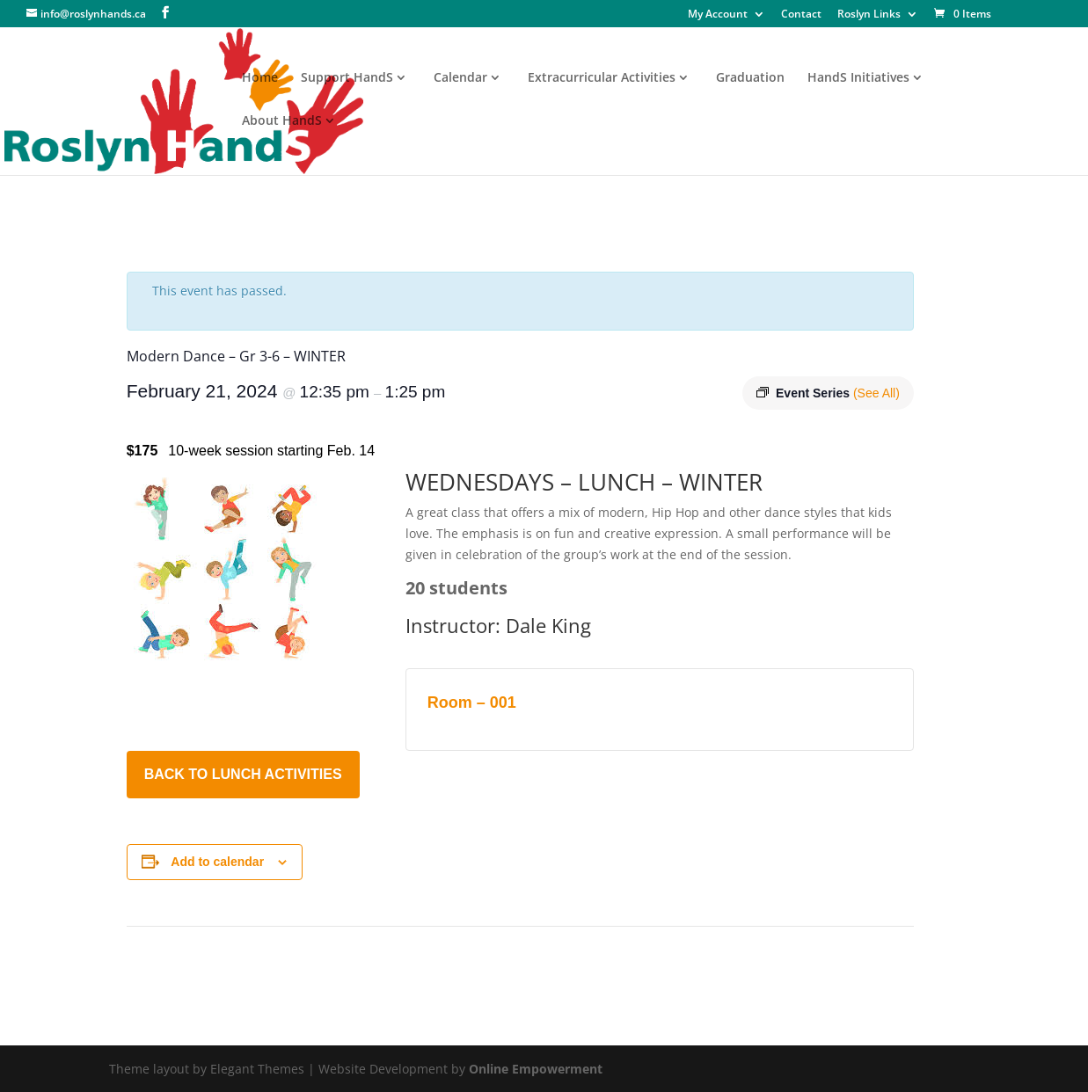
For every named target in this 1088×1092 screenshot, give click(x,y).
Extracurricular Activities (601, 78)
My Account (718, 15)
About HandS (282, 121)
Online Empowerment (535, 1068)
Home (260, 78)
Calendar (460, 78)
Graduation (750, 78)
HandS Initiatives (858, 78)
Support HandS (347, 78)
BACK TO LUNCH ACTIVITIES (243, 774)
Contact (801, 15)
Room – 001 (471, 702)
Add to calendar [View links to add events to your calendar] (217, 862)
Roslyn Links (869, 15)
